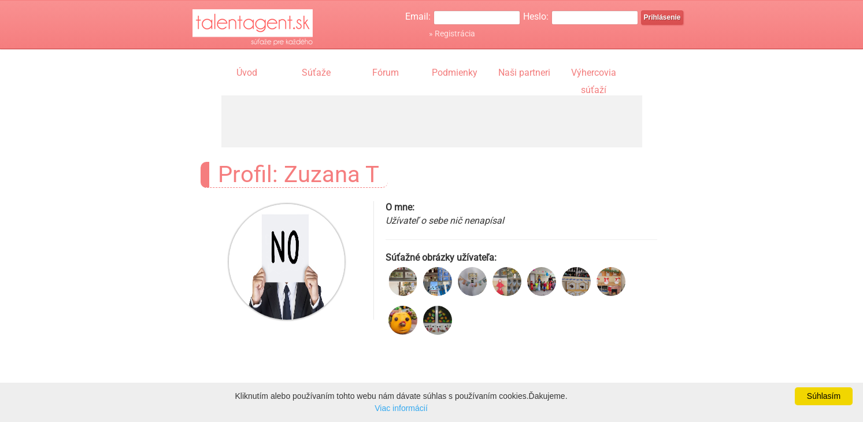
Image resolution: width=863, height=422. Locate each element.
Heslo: (536, 16)
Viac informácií (401, 408)
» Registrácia (452, 33)
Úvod (246, 72)
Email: (418, 16)
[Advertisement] (431, 121)
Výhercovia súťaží (593, 74)
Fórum (385, 72)
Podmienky (454, 72)
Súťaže (316, 72)
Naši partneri (524, 72)
